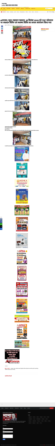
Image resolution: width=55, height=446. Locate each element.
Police (33, 11)
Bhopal (13, 8)
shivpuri (34, 423)
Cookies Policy (4, 10)
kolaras (8, 11)
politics (49, 421)
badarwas (11, 11)
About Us (6, 408)
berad (37, 417)
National (8, 8)
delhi (48, 417)
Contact (28, 408)
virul (40, 423)
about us (33, 8)
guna (34, 419)
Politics (27, 11)
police (46, 421)
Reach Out (16, 408)
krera (46, 419)
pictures (38, 421)
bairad (34, 417)
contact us (27, 8)
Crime (30, 11)
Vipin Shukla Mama (20, 25)
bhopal (41, 417)
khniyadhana (38, 419)
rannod (30, 423)
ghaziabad (30, 419)
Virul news (36, 11)
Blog (25, 408)
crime (45, 417)
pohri (15, 11)
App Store (11, 408)
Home (4, 8)
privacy (22, 8)
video (37, 423)
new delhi (34, 421)
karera (18, 11)
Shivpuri (17, 8)
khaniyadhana (22, 11)
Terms (21, 408)
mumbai (30, 421)
